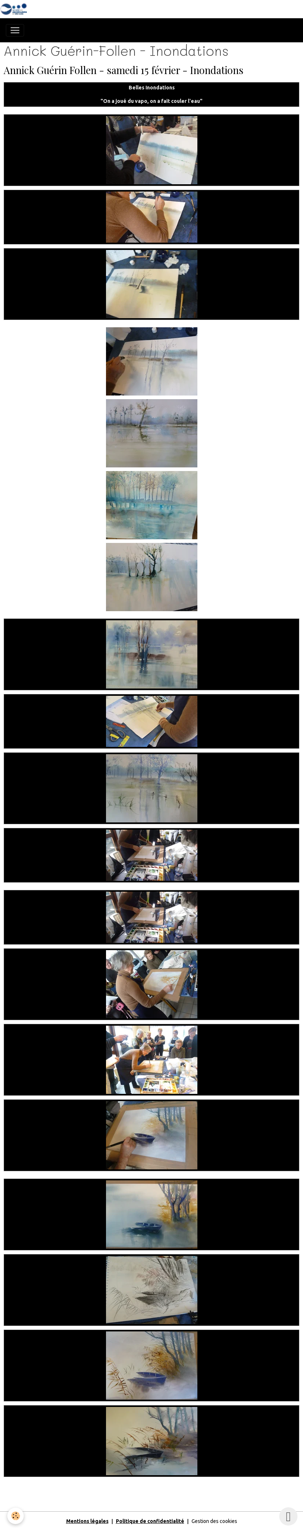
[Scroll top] (288, 1516)
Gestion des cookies (214, 1521)
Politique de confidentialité (150, 1521)
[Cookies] (15, 1516)
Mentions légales (87, 1521)
